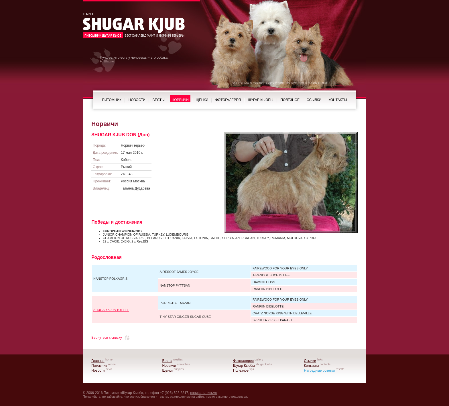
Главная (98, 361)
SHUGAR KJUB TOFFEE (111, 310)
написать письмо (203, 393)
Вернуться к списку (106, 338)
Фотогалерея (228, 100)
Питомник (111, 100)
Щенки (202, 100)
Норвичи (180, 100)
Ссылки (314, 100)
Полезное (290, 100)
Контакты (337, 100)
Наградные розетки (319, 370)
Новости (137, 100)
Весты (159, 100)
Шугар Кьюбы (260, 100)
